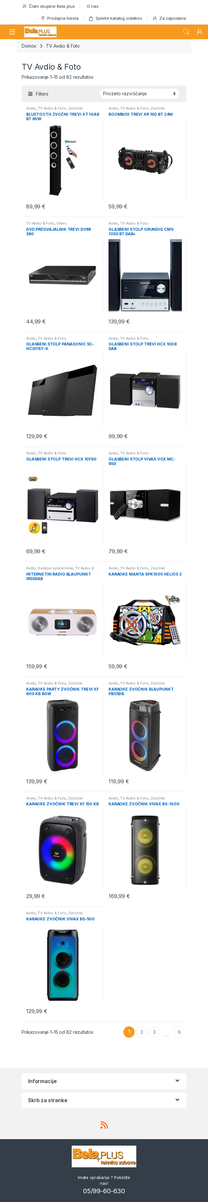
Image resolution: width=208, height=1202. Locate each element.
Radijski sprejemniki (55, 568)
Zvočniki (75, 108)
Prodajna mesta (59, 18)
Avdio (31, 108)
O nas (93, 6)
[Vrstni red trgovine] (139, 93)
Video (62, 223)
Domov (29, 46)
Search (186, 31)
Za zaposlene (169, 18)
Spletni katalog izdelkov (115, 18)
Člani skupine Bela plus (48, 6)
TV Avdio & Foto (52, 108)
